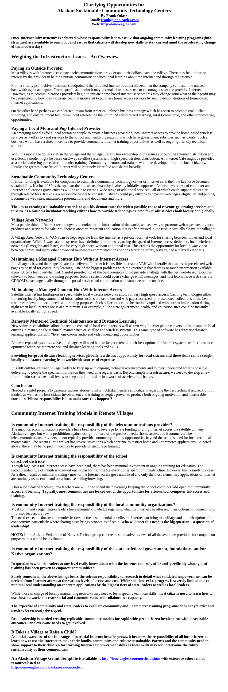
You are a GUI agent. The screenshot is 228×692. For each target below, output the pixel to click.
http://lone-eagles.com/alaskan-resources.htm (47, 667)
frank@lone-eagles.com (120, 20)
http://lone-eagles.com (118, 24)
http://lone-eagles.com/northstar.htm (131, 658)
